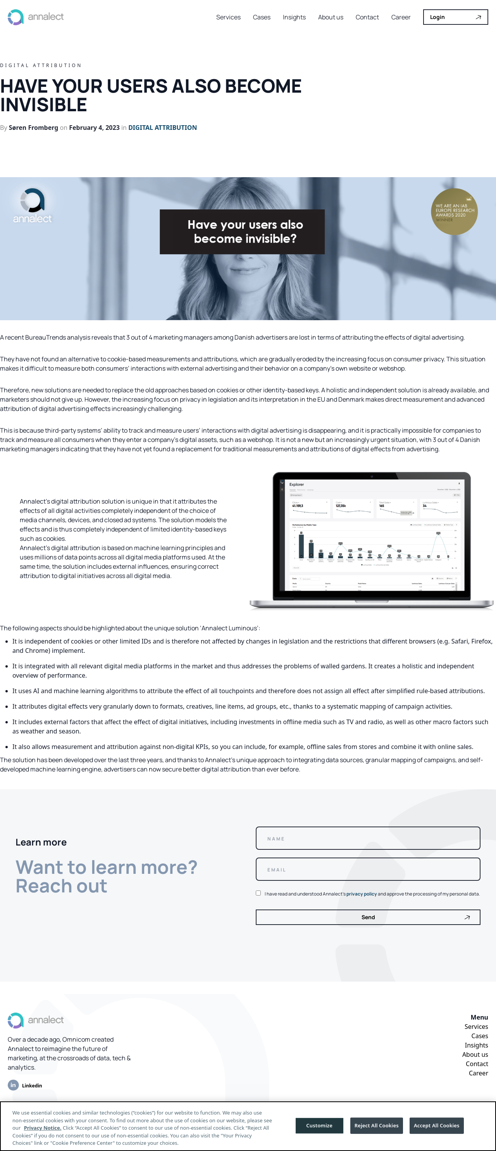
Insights (294, 17)
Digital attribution (162, 127)
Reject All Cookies (377, 1125)
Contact (367, 17)
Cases (261, 17)
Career (401, 17)
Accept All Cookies (437, 1125)
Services (228, 17)
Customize (319, 1125)
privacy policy (361, 893)
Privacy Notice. (43, 1127)
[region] (248, 1126)
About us (330, 17)
